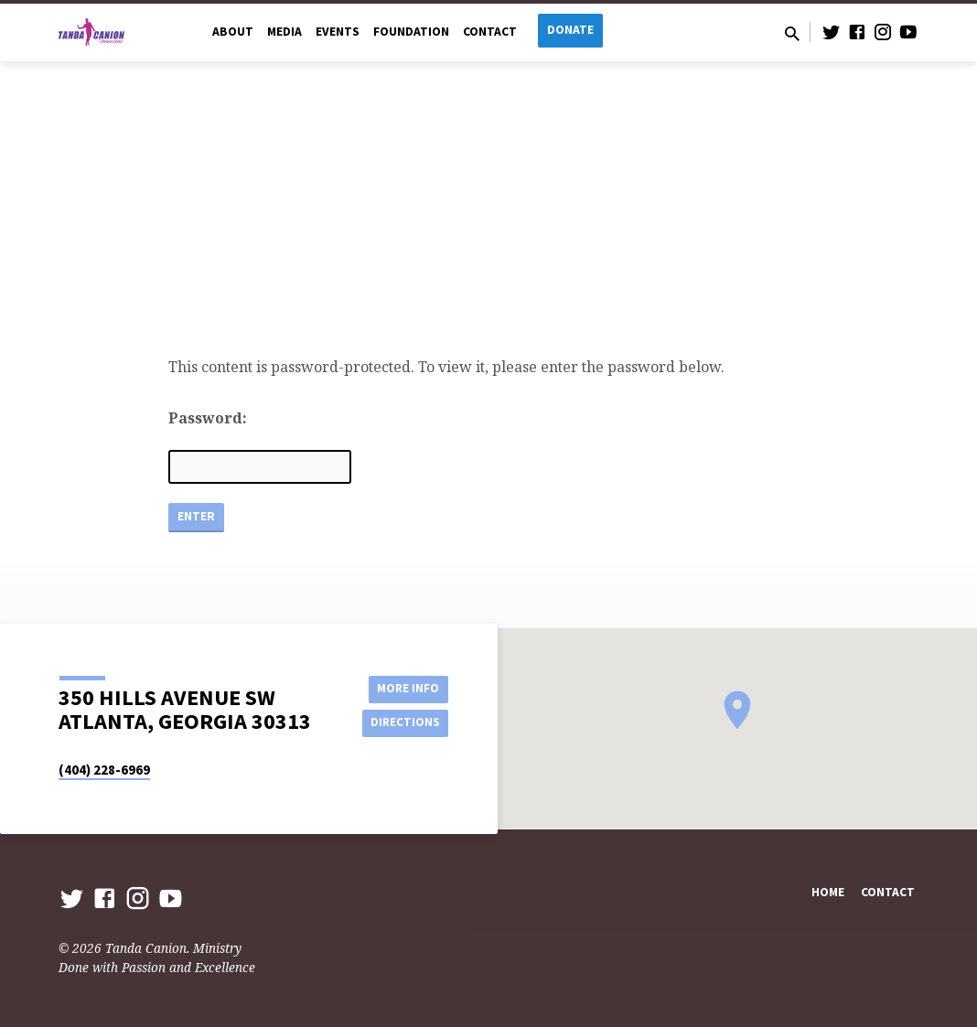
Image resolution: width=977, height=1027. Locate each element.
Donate (570, 29)
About (232, 31)
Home (827, 892)
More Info (402, 687)
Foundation (411, 31)
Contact (490, 31)
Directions (402, 723)
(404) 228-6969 (104, 769)
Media (284, 31)
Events (338, 31)
